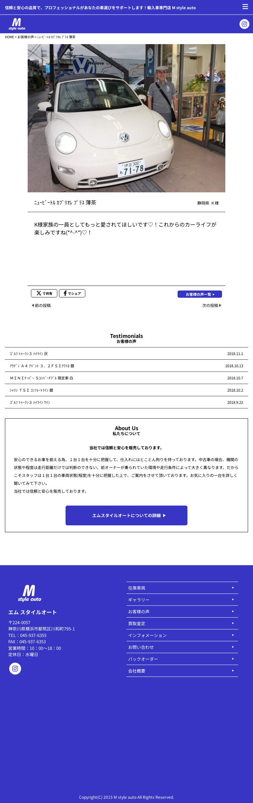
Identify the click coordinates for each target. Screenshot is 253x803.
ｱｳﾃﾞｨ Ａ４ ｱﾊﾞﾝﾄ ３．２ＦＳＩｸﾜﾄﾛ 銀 (42, 365)
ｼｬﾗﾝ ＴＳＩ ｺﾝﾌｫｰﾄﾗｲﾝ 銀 (31, 390)
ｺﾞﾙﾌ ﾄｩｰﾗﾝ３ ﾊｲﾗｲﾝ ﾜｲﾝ (30, 402)
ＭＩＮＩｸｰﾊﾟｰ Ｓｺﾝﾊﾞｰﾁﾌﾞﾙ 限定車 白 (41, 377)
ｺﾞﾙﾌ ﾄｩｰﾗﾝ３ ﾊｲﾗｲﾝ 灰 (29, 353)
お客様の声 (25, 36)
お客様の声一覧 (198, 294)
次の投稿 (210, 305)
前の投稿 (43, 305)
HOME (9, 36)
